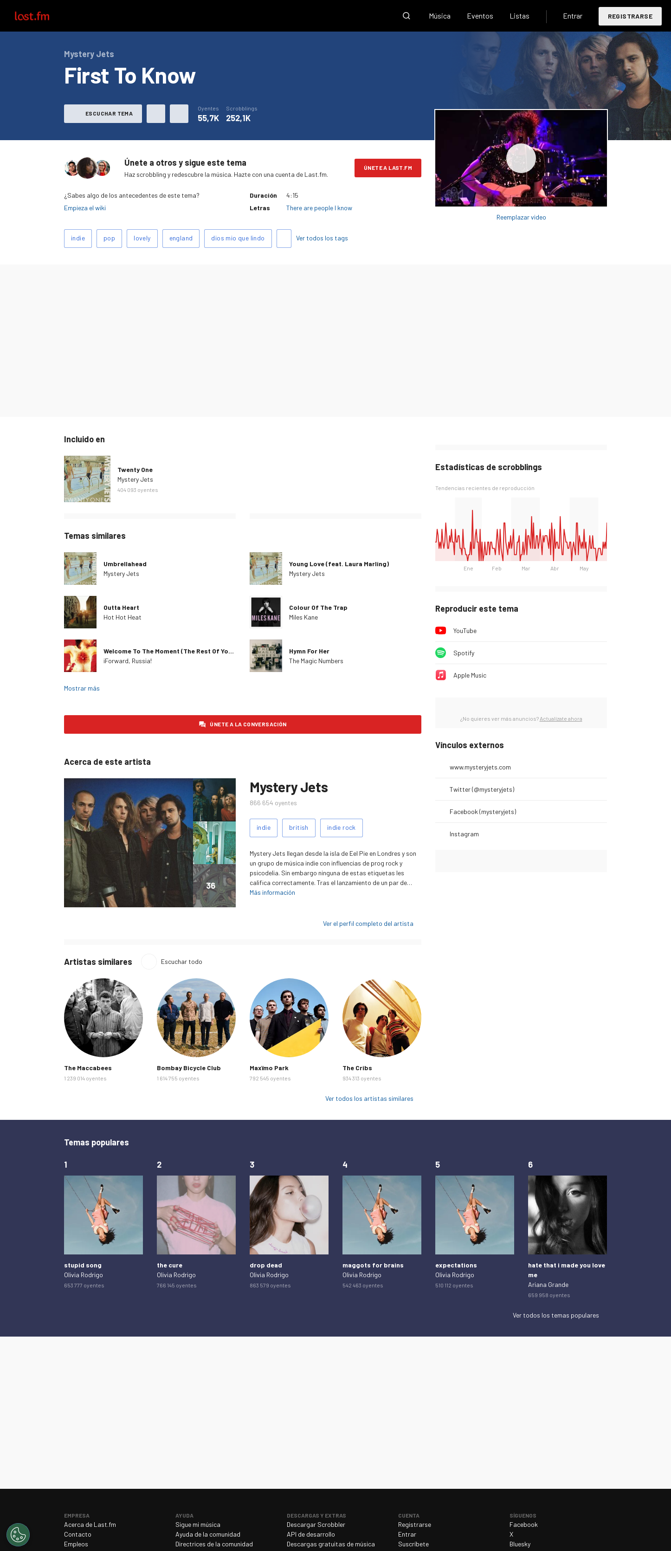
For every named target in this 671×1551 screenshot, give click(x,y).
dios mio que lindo (238, 238)
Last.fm (43, 15)
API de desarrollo (311, 1534)
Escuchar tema (109, 113)
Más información (272, 892)
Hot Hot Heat (122, 617)
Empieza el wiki (85, 208)
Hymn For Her (309, 651)
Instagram (464, 834)
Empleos (76, 1544)
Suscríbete (413, 1544)
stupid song (83, 1265)
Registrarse (630, 16)
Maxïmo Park (269, 1068)
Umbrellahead (125, 564)
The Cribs (357, 1068)
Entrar (572, 15)
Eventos (480, 15)
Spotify (463, 653)
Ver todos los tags (322, 238)
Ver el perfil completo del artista (368, 923)
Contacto (77, 1534)
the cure (169, 1265)
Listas (519, 15)
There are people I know (319, 208)
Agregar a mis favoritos (156, 113)
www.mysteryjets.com (480, 767)
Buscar (406, 15)
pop (109, 238)
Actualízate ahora (561, 718)
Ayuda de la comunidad (207, 1534)
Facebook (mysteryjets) (483, 811)
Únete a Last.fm (388, 167)
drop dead (266, 1265)
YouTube (465, 630)
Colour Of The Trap (318, 607)
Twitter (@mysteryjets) (482, 789)
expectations (456, 1265)
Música (440, 15)
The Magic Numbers (316, 661)
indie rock (341, 827)
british (299, 827)
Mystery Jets (135, 479)
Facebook (524, 1524)
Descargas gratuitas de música (331, 1544)
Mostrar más (82, 688)
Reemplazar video (521, 217)
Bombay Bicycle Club (189, 1068)
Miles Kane (303, 617)
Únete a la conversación (248, 724)
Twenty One (135, 469)
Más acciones (179, 113)
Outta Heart (121, 607)
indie (78, 238)
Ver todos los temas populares (556, 1315)
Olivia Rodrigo (83, 1275)
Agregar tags (284, 238)
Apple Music (469, 675)
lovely (142, 238)
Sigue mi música (197, 1524)
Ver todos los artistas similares (369, 1098)
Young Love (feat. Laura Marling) (339, 564)
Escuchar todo (181, 961)
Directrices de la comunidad (214, 1544)
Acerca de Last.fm (90, 1524)
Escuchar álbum (521, 158)
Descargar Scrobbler (316, 1524)
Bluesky (520, 1544)
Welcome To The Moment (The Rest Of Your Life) (177, 651)
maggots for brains (373, 1265)
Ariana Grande (548, 1284)
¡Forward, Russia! (127, 661)
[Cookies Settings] (18, 1534)
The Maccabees (88, 1068)
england (181, 238)
